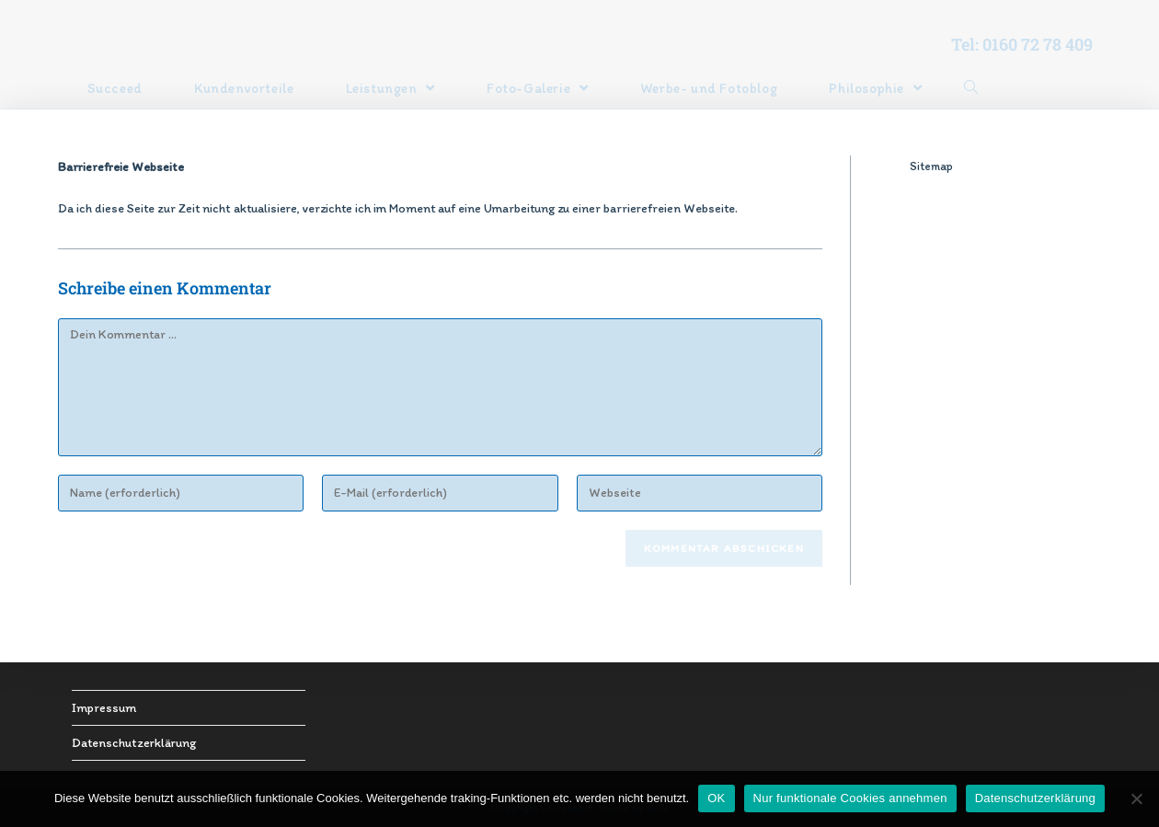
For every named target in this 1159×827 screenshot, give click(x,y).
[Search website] (970, 88)
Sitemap (931, 166)
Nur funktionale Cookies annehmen (850, 798)
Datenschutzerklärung (134, 743)
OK (716, 798)
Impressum (104, 708)
